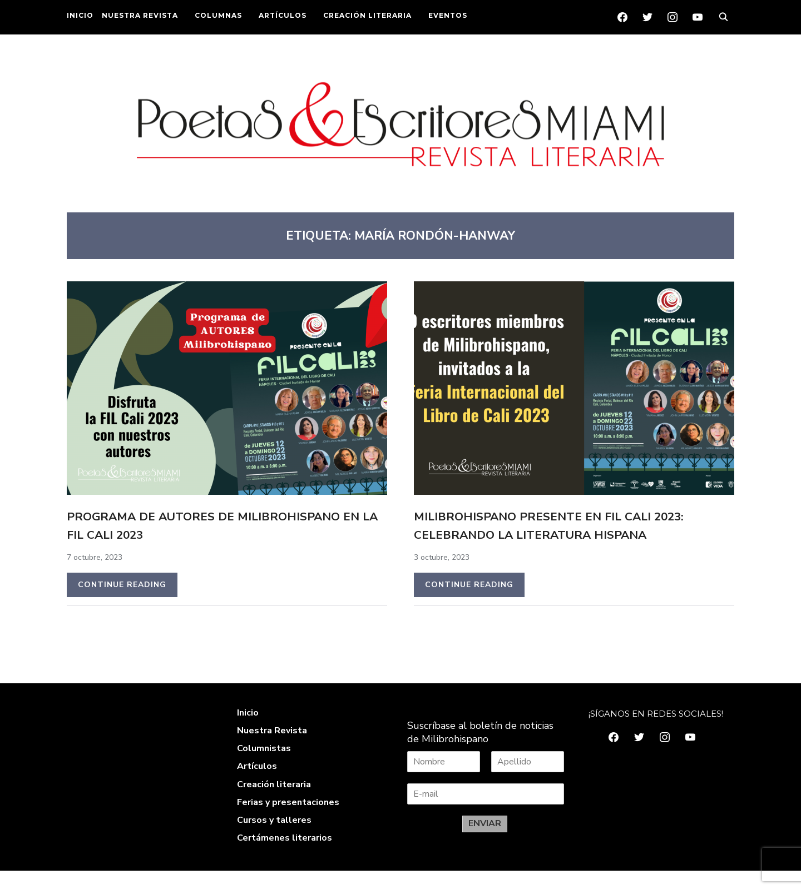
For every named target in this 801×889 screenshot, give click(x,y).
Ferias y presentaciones (288, 820)
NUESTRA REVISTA (140, 15)
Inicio (248, 731)
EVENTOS (447, 15)
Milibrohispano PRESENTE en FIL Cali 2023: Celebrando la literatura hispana (559, 533)
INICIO (80, 15)
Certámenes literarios (284, 856)
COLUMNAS (218, 15)
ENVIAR (484, 842)
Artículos (257, 784)
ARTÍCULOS (282, 15)
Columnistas (264, 767)
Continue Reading (122, 584)
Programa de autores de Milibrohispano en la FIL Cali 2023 (222, 524)
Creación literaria (274, 803)
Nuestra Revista (272, 749)
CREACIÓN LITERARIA (367, 15)
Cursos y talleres (274, 838)
